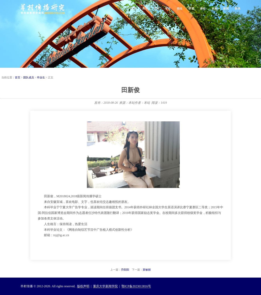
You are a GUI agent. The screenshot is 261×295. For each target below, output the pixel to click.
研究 (191, 8)
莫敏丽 (147, 269)
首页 (133, 8)
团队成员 (28, 77)
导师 (156, 8)
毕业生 (41, 77)
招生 (180, 8)
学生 (168, 8)
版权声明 (83, 286)
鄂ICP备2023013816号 (136, 286)
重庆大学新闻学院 (105, 286)
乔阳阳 (125, 269)
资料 (214, 8)
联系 (238, 8)
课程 (203, 8)
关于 (145, 8)
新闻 (226, 8)
